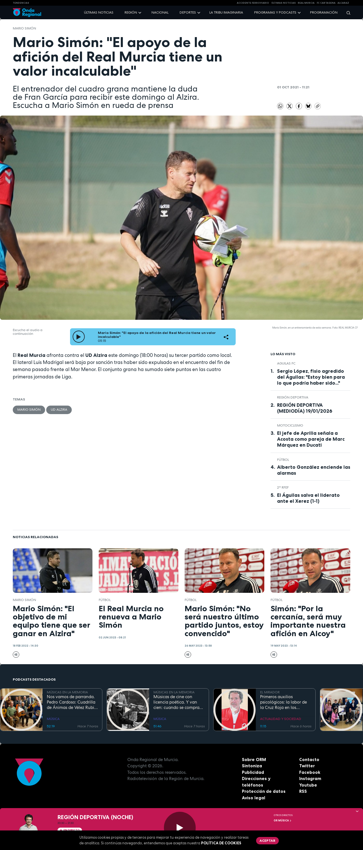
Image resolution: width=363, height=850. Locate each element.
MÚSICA (53, 719)
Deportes (188, 12)
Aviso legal (253, 797)
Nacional (159, 12)
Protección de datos (264, 791)
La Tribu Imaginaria (226, 12)
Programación (323, 12)
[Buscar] (346, 12)
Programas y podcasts (275, 12)
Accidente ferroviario (253, 2)
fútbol (283, 459)
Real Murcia (306, 2)
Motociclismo (290, 425)
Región (130, 12)
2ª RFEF (283, 487)
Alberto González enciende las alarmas (313, 470)
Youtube (308, 785)
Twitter (307, 765)
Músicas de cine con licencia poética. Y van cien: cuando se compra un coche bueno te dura (176, 702)
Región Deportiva (292, 397)
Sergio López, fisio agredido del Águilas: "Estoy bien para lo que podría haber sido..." (311, 377)
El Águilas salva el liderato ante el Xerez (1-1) (308, 498)
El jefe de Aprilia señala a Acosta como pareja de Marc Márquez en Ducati (311, 439)
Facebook (309, 772)
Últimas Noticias (283, 2)
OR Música (283, 820)
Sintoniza (252, 765)
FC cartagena (326, 2)
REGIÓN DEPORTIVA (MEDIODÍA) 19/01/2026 (304, 408)
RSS (303, 791)
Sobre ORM (254, 759)
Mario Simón (24, 28)
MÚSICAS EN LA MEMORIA (67, 692)
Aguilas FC (286, 363)
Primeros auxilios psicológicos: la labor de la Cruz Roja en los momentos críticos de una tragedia (285, 702)
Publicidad (253, 772)
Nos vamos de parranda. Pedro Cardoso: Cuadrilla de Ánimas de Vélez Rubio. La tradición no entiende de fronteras (72, 702)
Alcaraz (343, 2)
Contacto (309, 759)
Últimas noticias (98, 12)
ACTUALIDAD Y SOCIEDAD (280, 719)
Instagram (310, 778)
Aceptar (267, 840)
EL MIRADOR (270, 692)
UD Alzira (59, 409)
